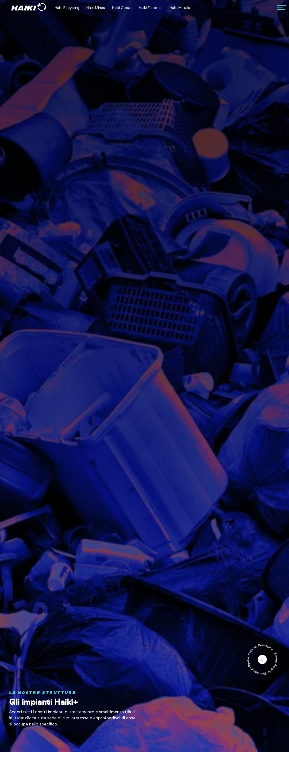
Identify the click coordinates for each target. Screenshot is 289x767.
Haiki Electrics (150, 7)
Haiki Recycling (67, 7)
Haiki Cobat (122, 7)
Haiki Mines (95, 7)
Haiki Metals (180, 7)
